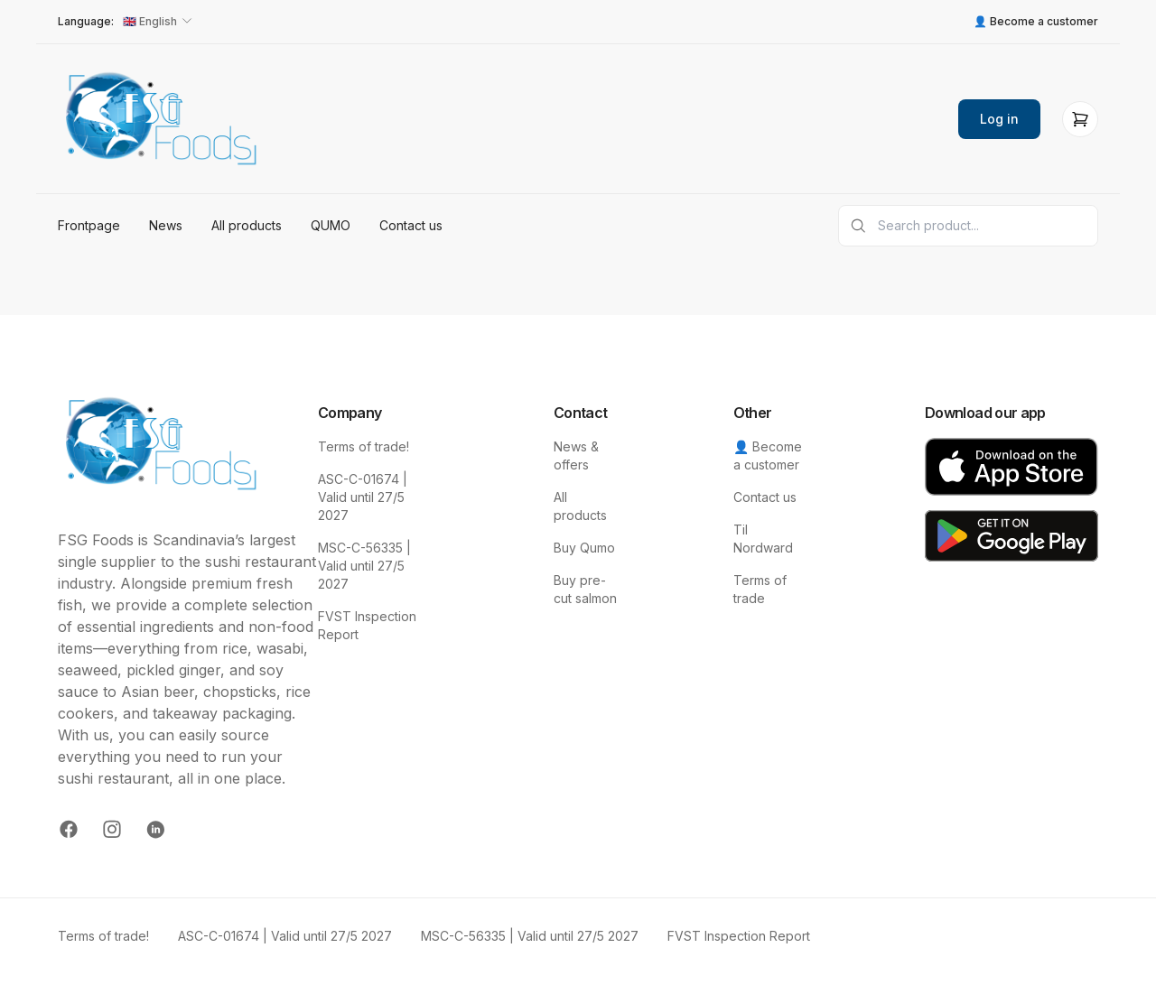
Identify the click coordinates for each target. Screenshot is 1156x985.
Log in (999, 118)
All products (246, 225)
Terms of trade (760, 589)
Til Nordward (763, 538)
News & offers (576, 455)
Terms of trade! (363, 446)
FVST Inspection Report (367, 625)
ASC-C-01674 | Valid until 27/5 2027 (362, 497)
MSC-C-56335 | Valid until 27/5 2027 (364, 565)
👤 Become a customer (1036, 21)
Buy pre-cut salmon (585, 589)
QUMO (330, 225)
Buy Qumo (584, 547)
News (165, 225)
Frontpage (89, 225)
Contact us (411, 225)
